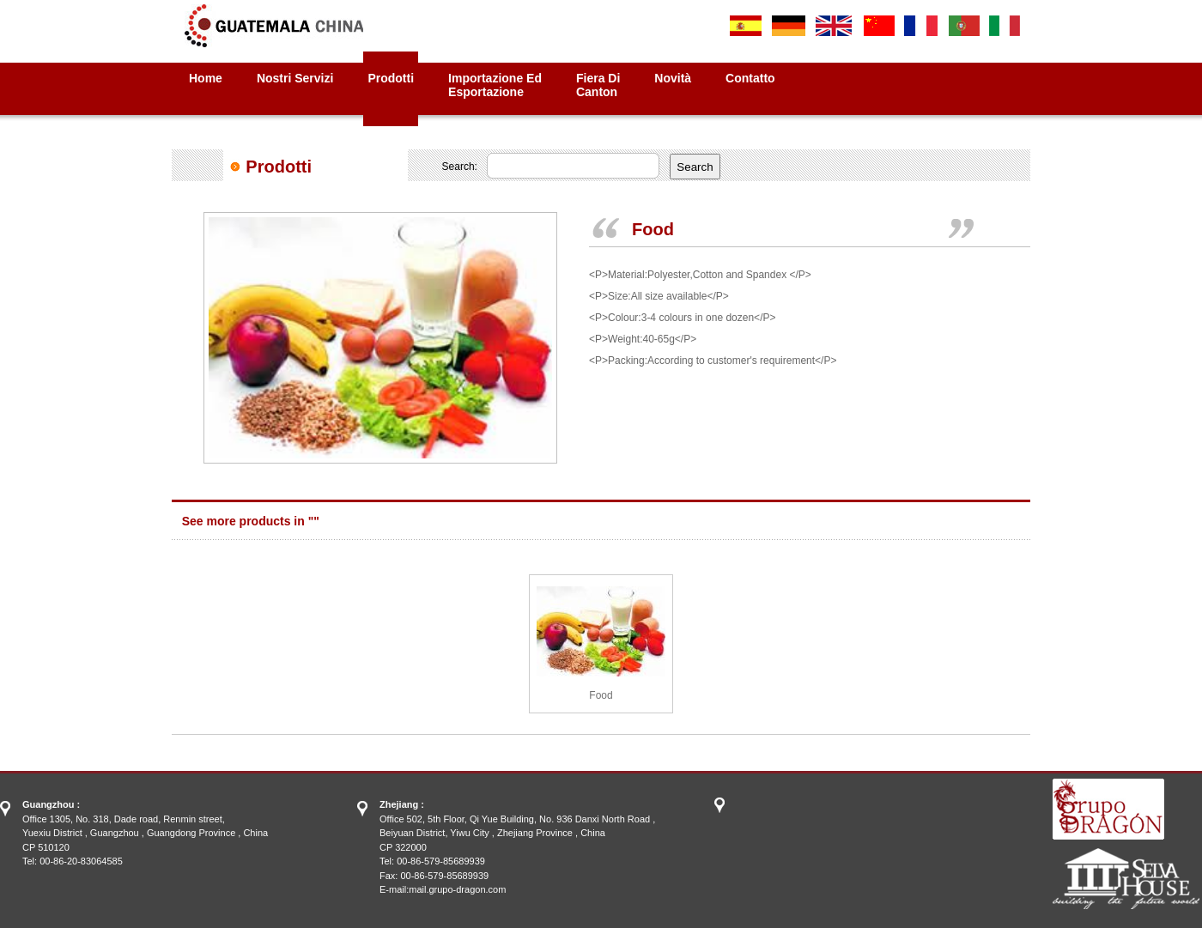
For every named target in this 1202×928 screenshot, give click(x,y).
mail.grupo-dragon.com (457, 889)
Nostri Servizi (295, 78)
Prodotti (390, 78)
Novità (672, 78)
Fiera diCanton (598, 85)
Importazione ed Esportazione (495, 85)
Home (205, 78)
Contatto (750, 78)
